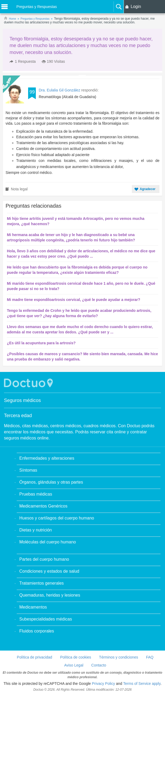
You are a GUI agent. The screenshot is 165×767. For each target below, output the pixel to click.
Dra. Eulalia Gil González (59, 90)
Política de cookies (75, 657)
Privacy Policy (103, 683)
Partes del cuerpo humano (44, 559)
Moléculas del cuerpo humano (47, 542)
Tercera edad (18, 415)
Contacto (98, 665)
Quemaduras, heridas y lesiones (49, 595)
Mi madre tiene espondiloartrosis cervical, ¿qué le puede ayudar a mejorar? (73, 299)
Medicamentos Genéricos (43, 506)
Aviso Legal (73, 665)
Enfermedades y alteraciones (46, 458)
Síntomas (28, 470)
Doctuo (29, 383)
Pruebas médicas (35, 494)
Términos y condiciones (118, 657)
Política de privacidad (34, 657)
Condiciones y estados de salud (49, 571)
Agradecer (147, 189)
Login (136, 6)
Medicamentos (33, 607)
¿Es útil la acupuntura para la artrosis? (41, 343)
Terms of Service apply (141, 683)
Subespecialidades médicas (45, 619)
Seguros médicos (22, 400)
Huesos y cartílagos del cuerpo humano (56, 518)
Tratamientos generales (41, 583)
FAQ (149, 657)
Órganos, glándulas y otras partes (51, 482)
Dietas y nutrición (35, 530)
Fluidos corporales (36, 631)
